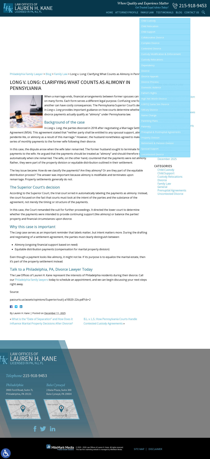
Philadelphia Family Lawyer (26, 74)
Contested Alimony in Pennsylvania (171, 118)
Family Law (147, 12)
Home (109, 12)
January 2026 (166, 155)
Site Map (139, 449)
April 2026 (164, 145)
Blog (179, 12)
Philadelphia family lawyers (31, 279)
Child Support (166, 173)
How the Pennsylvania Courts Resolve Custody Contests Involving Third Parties (176, 129)
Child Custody (166, 170)
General (162, 187)
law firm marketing (86, 449)
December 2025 (167, 159)
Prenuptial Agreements (172, 190)
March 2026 (165, 148)
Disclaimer (155, 449)
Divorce (162, 180)
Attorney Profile (126, 12)
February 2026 (166, 152)
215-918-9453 (193, 5)
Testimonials (164, 12)
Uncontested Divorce (170, 194)
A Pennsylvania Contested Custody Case (173, 90)
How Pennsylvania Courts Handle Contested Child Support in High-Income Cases (176, 108)
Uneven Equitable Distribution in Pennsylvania (176, 98)
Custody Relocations (170, 176)
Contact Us (191, 12)
